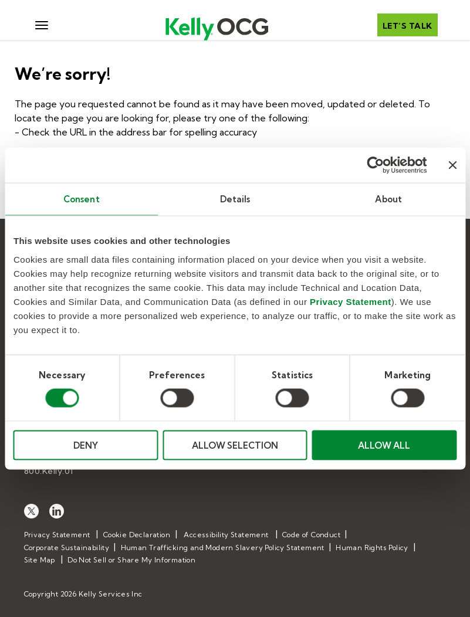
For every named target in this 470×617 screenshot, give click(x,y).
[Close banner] (452, 165)
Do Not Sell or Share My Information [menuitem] (131, 559)
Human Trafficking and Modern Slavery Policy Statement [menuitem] (222, 547)
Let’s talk (407, 26)
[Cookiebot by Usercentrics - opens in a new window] (375, 165)
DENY (85, 444)
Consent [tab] (81, 199)
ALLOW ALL (384, 444)
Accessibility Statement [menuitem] (226, 534)
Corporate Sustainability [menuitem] (67, 547)
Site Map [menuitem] (39, 559)
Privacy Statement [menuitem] (57, 534)
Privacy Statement (350, 301)
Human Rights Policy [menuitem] (372, 547)
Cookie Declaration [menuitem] (136, 534)
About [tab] (388, 199)
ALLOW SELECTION (235, 444)
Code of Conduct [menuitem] (311, 534)
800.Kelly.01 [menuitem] (48, 471)
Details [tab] (235, 199)
